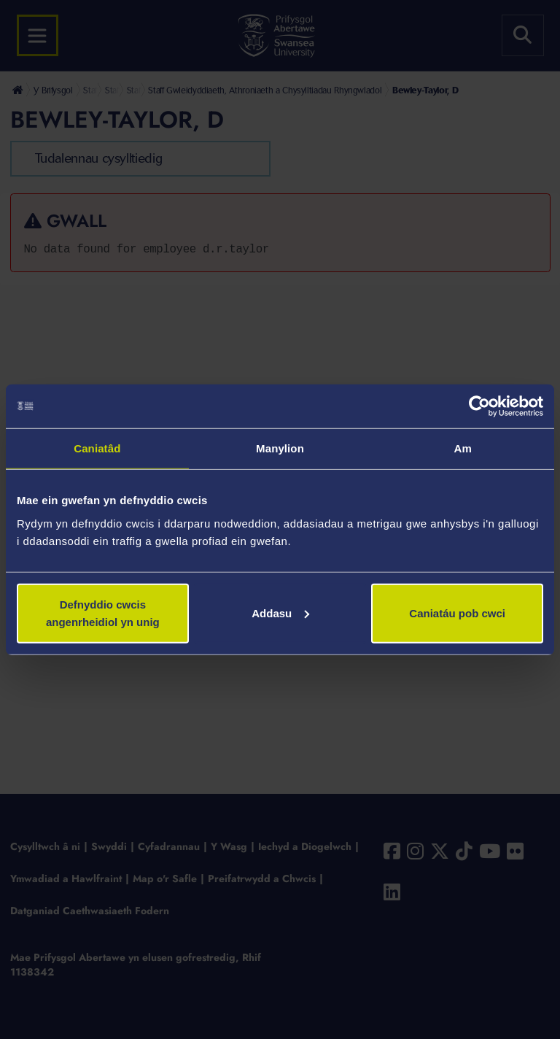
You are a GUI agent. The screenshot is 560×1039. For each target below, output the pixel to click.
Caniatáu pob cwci (457, 612)
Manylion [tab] (280, 448)
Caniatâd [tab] (97, 448)
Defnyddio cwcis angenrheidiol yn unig (103, 612)
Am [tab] (462, 448)
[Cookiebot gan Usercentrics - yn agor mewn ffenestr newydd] (479, 406)
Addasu (280, 612)
